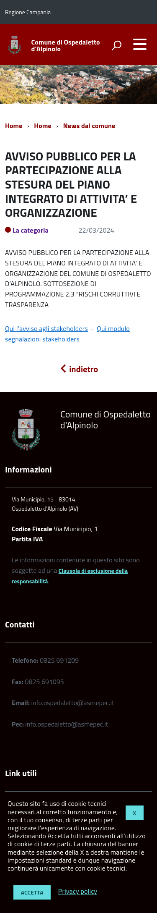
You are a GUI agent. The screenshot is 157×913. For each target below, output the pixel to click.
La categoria (31, 230)
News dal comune (89, 126)
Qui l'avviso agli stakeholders (46, 328)
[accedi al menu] (140, 44)
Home (13, 126)
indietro (78, 368)
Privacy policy (77, 892)
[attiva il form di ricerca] (116, 45)
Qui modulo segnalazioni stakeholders (67, 333)
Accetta (32, 892)
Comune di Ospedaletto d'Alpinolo (65, 45)
